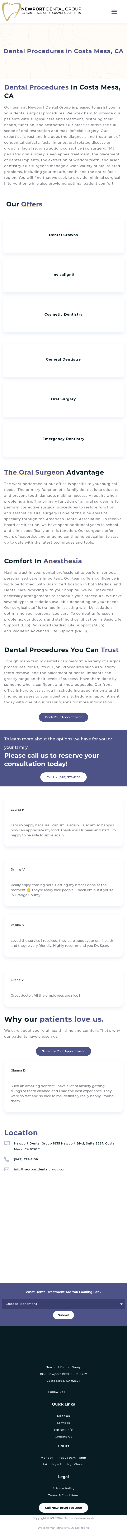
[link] (69, 1391)
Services (63, 1422)
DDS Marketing (78, 1527)
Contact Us (63, 1436)
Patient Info (63, 1429)
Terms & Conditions (63, 1495)
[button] (114, 12)
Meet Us (63, 1415)
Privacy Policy (63, 1488)
